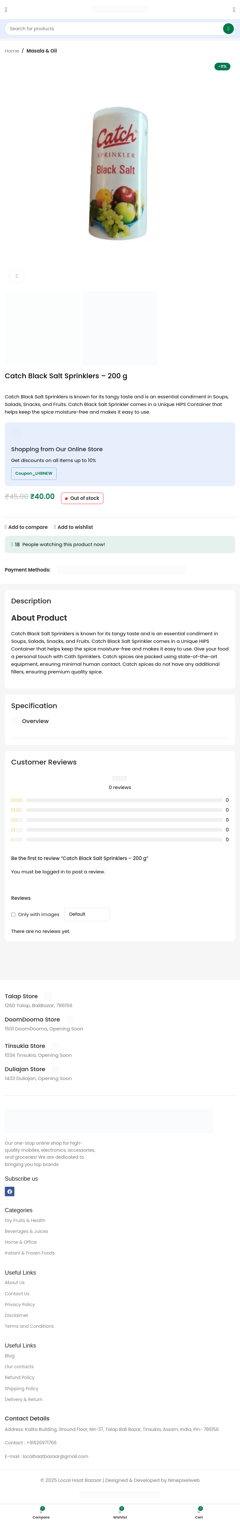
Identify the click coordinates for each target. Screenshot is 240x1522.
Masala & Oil (41, 50)
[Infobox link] (28, 996)
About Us (15, 1282)
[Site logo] (120, 9)
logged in (53, 871)
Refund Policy (19, 1377)
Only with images (38, 914)
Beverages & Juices (26, 1231)
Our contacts (19, 1366)
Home (12, 50)
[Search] (120, 28)
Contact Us (17, 1294)
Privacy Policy (20, 1304)
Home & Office (21, 1242)
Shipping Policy (22, 1388)
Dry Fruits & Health (25, 1220)
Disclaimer (16, 1315)
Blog (9, 1356)
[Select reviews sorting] (86, 914)
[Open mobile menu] (6, 9)
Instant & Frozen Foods (30, 1253)
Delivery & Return (23, 1399)
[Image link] (109, 1120)
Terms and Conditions (29, 1326)
